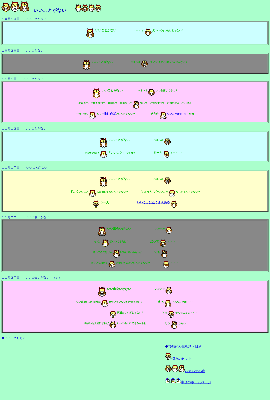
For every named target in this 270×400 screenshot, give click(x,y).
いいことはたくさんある (153, 202)
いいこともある (15, 337)
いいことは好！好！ (178, 113)
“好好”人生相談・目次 (185, 346)
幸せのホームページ (188, 382)
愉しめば (110, 113)
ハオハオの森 (185, 371)
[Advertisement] (43, 370)
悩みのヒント (178, 359)
